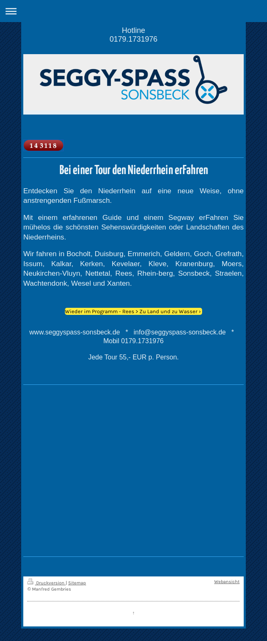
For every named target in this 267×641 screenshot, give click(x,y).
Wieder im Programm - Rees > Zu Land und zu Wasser (131, 311)
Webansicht (227, 581)
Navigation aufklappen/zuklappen (133, 11)
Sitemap (77, 583)
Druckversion (46, 583)
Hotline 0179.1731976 (133, 34)
